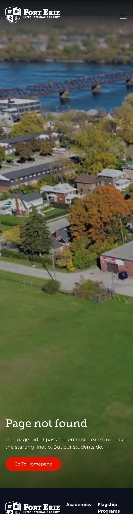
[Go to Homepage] (32, 16)
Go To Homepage (33, 464)
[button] (122, 16)
